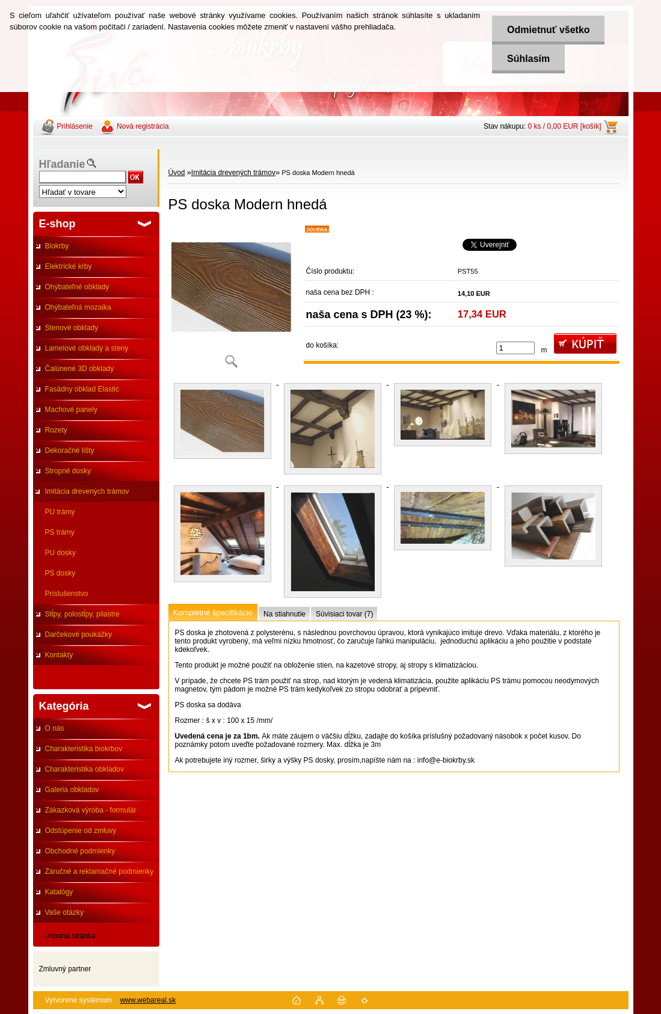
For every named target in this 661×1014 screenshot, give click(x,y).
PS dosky (60, 573)
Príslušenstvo (66, 593)
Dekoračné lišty (69, 450)
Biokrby (57, 246)
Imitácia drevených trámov (87, 491)
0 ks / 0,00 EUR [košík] (564, 126)
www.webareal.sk (148, 1000)
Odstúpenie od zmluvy (81, 830)
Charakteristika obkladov (84, 769)
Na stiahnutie (284, 614)
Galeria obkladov (72, 789)
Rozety (56, 430)
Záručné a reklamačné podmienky (99, 871)
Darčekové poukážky (78, 634)
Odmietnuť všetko (548, 30)
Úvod (176, 172)
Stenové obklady (72, 328)
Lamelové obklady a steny (87, 348)
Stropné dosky (68, 471)
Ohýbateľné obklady (77, 287)
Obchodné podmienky (80, 851)
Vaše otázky (64, 912)
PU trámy (60, 512)
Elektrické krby (68, 266)
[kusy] (515, 348)
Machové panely (71, 409)
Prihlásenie (75, 126)
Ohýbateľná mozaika (78, 307)
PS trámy (60, 532)
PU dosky (60, 552)
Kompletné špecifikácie (213, 612)
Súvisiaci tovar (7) (344, 614)
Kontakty (59, 655)
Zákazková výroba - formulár (91, 810)
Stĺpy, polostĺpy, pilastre (82, 614)
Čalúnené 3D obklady (79, 368)
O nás (54, 728)
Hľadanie (62, 164)
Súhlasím (528, 59)
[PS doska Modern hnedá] (231, 300)
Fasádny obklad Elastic (82, 389)
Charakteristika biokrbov (84, 749)
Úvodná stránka (70, 936)
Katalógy (59, 892)
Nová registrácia (143, 126)
